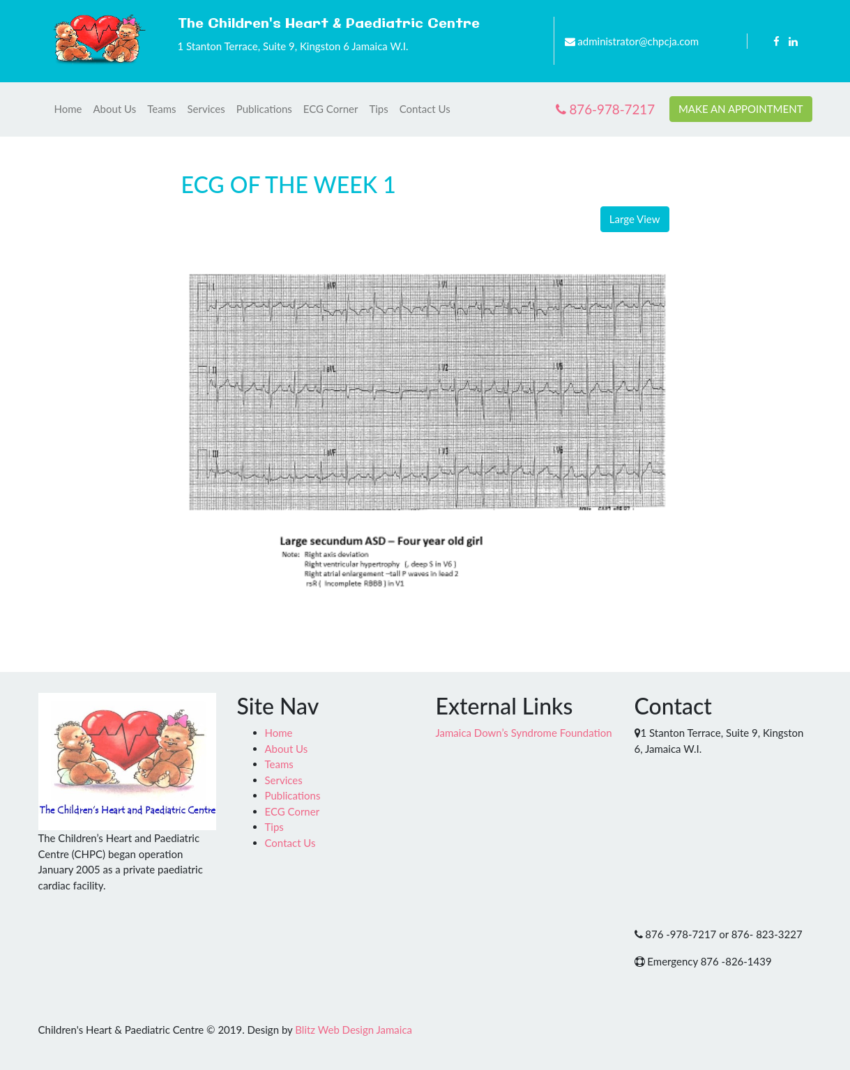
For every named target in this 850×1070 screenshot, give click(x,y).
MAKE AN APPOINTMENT (740, 108)
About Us (114, 108)
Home (68, 108)
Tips (378, 108)
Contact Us (425, 108)
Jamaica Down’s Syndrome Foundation (524, 732)
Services (206, 108)
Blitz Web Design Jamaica (353, 1029)
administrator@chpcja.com (638, 41)
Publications (264, 108)
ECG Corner (330, 108)
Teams (161, 108)
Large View (634, 219)
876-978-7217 (605, 109)
